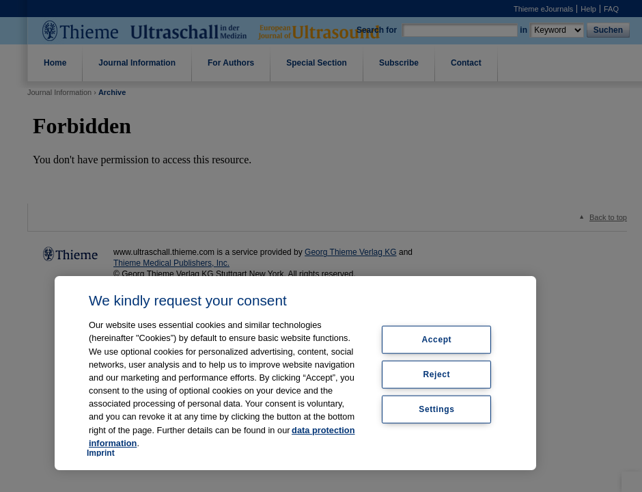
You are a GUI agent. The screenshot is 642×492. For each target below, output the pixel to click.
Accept (437, 339)
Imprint (101, 453)
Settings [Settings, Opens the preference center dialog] (436, 408)
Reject (437, 374)
